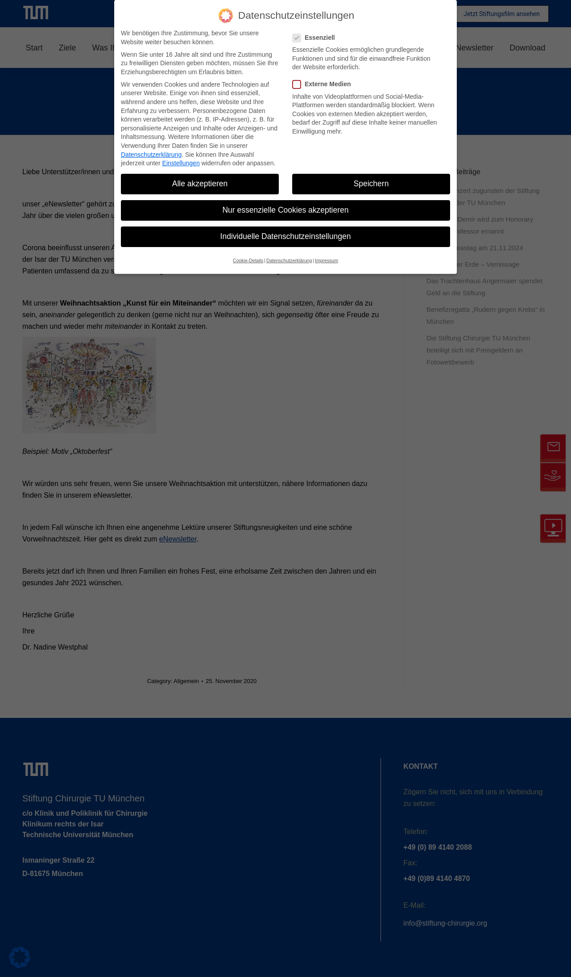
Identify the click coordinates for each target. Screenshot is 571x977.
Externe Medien (324, 84)
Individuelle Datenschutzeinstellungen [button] (285, 236)
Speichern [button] (371, 183)
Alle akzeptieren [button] (200, 183)
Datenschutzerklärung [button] (289, 260)
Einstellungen (181, 163)
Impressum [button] (326, 260)
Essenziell (316, 38)
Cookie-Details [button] (248, 260)
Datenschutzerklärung (151, 154)
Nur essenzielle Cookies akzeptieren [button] (285, 209)
